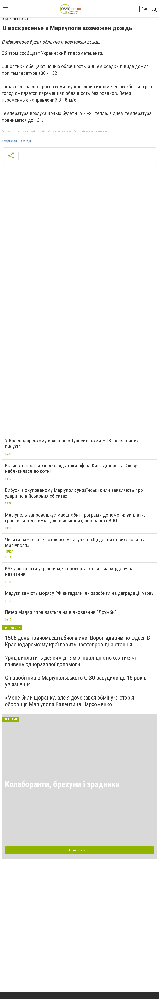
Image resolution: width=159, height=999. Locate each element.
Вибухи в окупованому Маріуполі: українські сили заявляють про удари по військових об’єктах (74, 493)
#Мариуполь (10, 141)
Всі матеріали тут (79, 850)
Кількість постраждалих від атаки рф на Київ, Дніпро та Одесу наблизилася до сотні (71, 468)
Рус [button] (144, 9)
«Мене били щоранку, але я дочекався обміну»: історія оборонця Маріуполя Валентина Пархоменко (69, 701)
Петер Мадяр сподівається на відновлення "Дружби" (60, 612)
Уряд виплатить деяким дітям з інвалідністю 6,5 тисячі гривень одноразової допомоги (70, 661)
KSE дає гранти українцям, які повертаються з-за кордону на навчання (69, 571)
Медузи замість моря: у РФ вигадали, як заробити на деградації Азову (79, 593)
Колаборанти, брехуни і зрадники (62, 784)
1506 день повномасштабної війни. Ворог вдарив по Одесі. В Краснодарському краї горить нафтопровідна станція (77, 641)
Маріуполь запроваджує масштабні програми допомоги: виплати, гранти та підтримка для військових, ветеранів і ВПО (75, 518)
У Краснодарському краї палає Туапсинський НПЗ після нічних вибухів (72, 443)
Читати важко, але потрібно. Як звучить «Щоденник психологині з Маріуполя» (75, 542)
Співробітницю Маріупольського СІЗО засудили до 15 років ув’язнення (76, 681)
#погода (26, 141)
